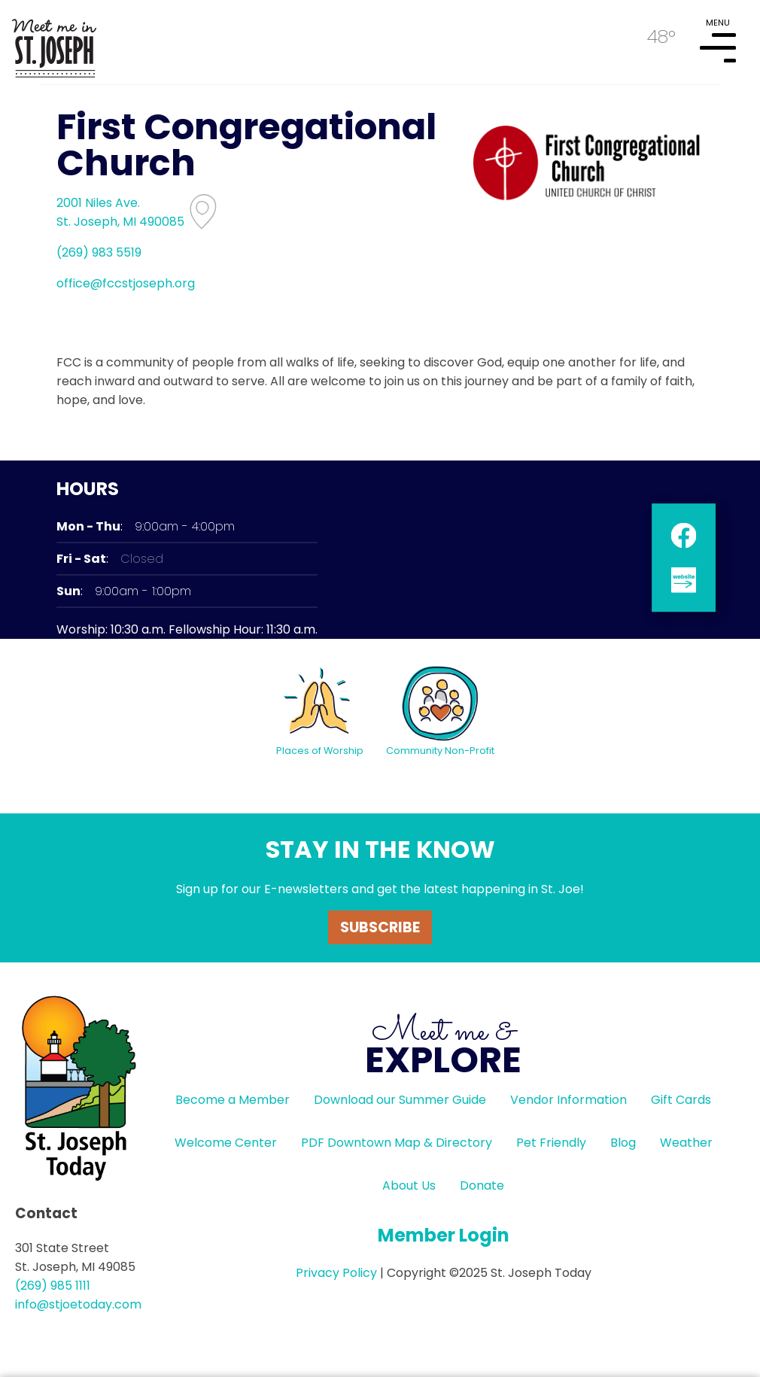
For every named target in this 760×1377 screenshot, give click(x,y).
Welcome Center (226, 1142)
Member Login (443, 1235)
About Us (409, 1185)
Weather (686, 1142)
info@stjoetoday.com (78, 1304)
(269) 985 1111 (52, 1285)
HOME (54, 42)
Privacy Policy (336, 1272)
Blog (623, 1142)
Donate (482, 1185)
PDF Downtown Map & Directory (396, 1142)
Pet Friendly (551, 1142)
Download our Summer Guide (400, 1099)
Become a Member (232, 1099)
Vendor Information (568, 1099)
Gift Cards (681, 1099)
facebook (683, 534)
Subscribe (380, 927)
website (683, 579)
